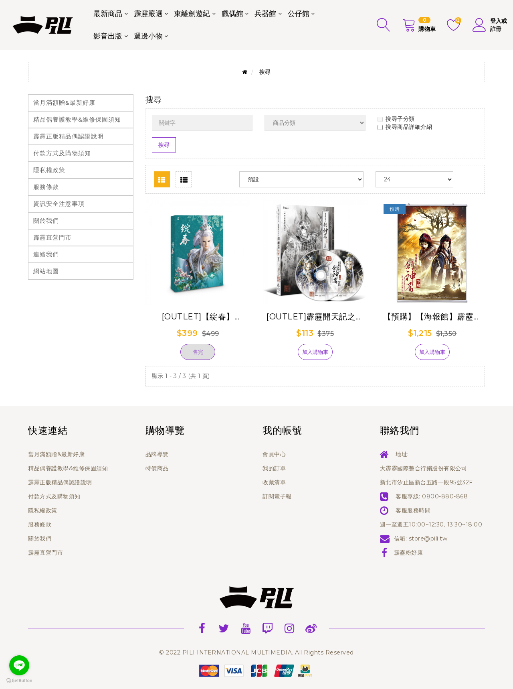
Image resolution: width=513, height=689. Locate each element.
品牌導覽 (157, 454)
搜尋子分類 (396, 118)
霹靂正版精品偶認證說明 (68, 136)
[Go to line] (19, 665)
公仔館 (298, 13)
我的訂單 (274, 468)
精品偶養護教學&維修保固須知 (77, 119)
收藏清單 (274, 482)
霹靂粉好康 (408, 552)
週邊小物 (148, 36)
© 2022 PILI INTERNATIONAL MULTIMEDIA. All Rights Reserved (256, 652)
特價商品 (157, 468)
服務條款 (46, 187)
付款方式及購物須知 (62, 153)
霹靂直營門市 (52, 237)
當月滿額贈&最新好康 (64, 102)
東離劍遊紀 (192, 13)
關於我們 (46, 220)
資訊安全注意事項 (59, 203)
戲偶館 (232, 13)
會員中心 (274, 454)
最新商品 (107, 13)
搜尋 (265, 71)
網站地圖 (46, 271)
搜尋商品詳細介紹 (405, 126)
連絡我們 (46, 254)
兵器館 (265, 13)
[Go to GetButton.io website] (19, 680)
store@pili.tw (428, 538)
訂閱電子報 (277, 496)
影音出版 (107, 36)
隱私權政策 (49, 170)
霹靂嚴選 (148, 13)
